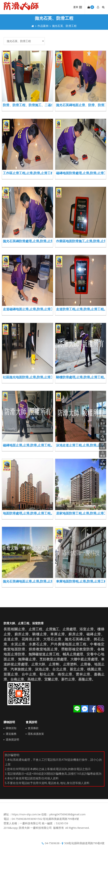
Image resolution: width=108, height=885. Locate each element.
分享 (102, 446)
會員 (102, 454)
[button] (102, 438)
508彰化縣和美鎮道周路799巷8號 (84, 843)
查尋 (102, 438)
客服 (102, 462)
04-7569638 (52, 843)
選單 (102, 422)
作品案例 (42, 26)
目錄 (102, 430)
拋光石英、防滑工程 (64, 26)
